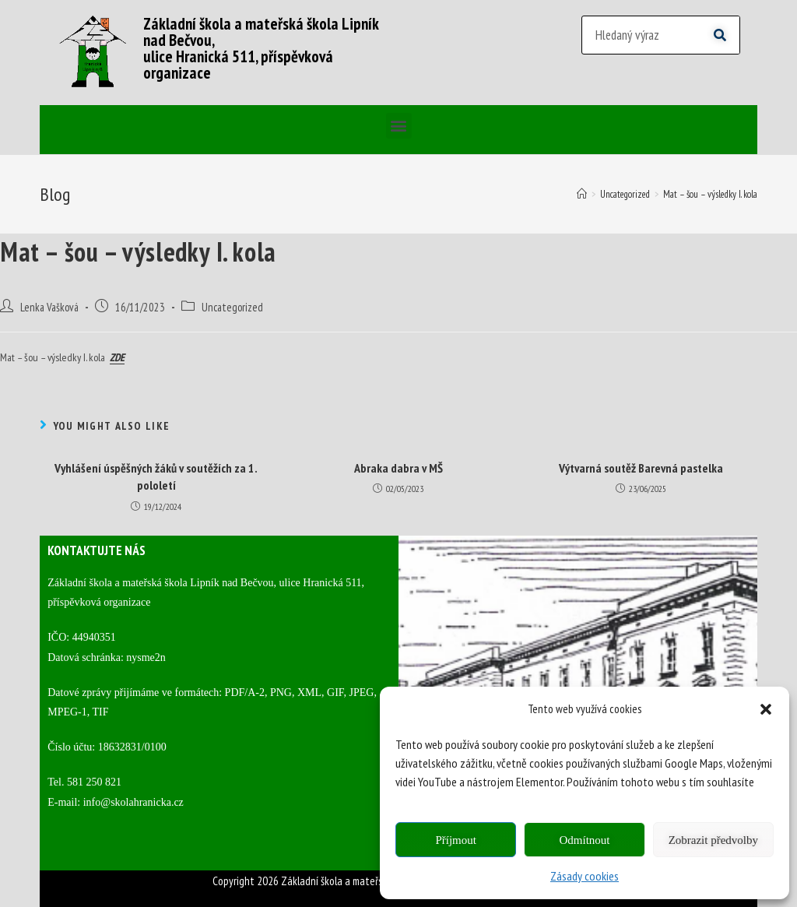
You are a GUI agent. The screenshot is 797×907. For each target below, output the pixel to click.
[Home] (582, 194)
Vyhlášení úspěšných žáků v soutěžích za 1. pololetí (156, 476)
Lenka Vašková (49, 307)
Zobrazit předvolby (713, 840)
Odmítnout (584, 840)
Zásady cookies (584, 876)
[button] (766, 709)
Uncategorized (232, 307)
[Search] (719, 35)
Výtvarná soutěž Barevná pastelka (641, 468)
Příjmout (455, 840)
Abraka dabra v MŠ (398, 468)
